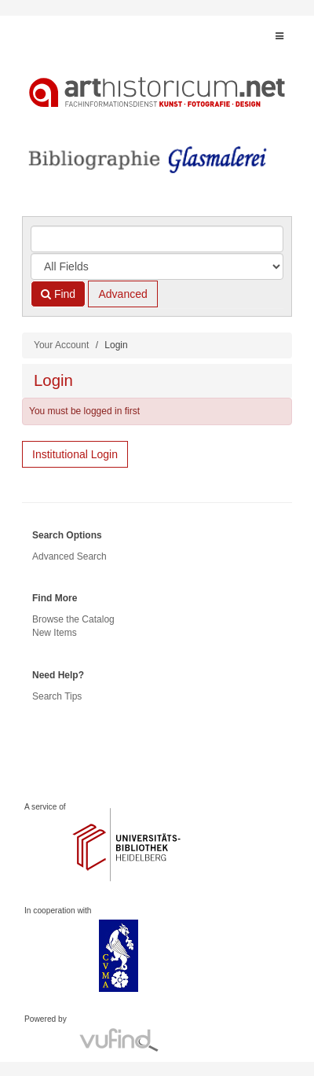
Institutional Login (75, 454)
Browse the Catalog (73, 619)
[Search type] (157, 266)
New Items (54, 632)
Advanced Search (69, 556)
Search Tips (57, 696)
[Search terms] (157, 239)
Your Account (61, 345)
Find (58, 294)
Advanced (122, 294)
